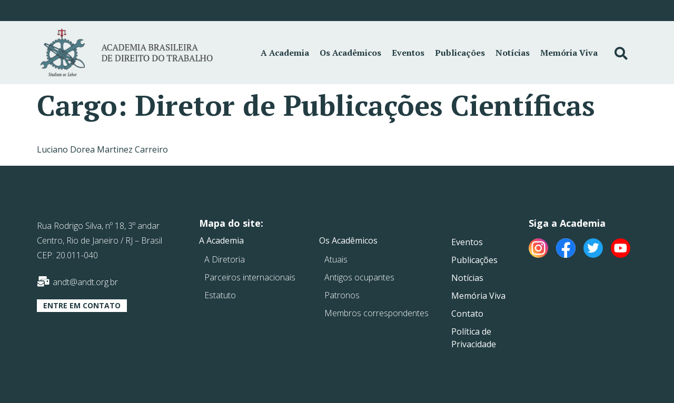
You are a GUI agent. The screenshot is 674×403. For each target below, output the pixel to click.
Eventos (408, 52)
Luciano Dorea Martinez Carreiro (102, 149)
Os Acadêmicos (350, 52)
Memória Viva (569, 52)
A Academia (285, 52)
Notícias (512, 52)
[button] (82, 305)
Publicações (460, 52)
